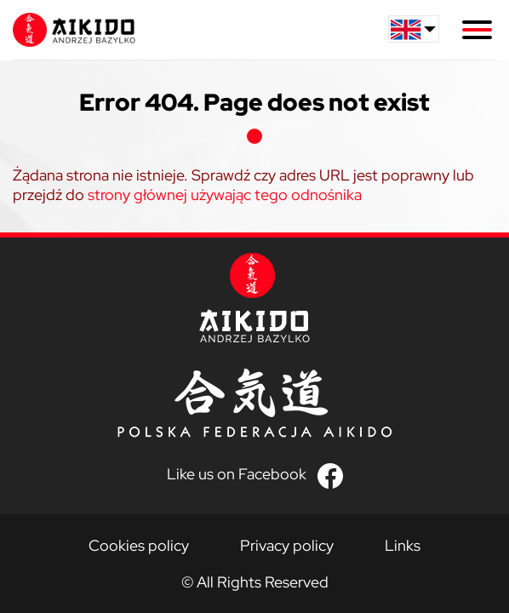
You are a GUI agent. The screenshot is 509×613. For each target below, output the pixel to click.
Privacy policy (287, 545)
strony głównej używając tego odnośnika (225, 194)
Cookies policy (139, 545)
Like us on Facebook (236, 474)
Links (402, 545)
